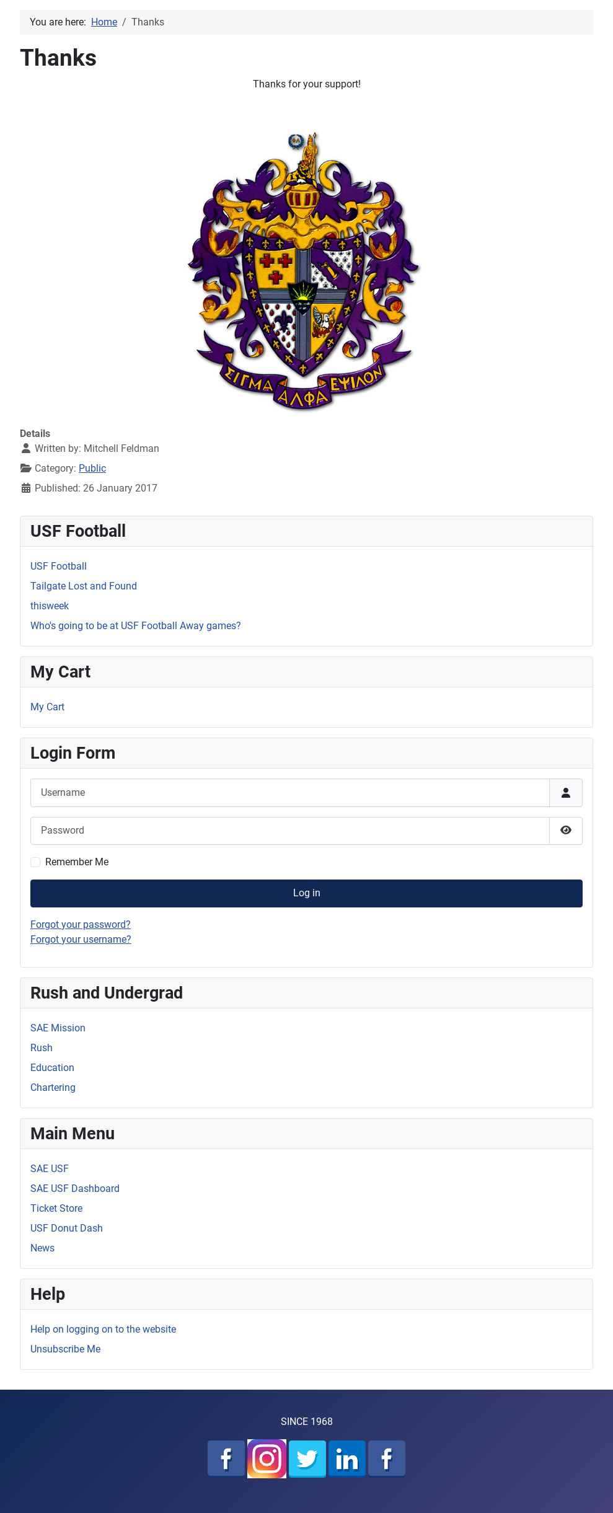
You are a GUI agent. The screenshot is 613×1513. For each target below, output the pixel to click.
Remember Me (76, 862)
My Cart (47, 707)
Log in (306, 893)
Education (52, 1068)
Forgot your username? (80, 939)
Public (92, 468)
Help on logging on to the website (103, 1329)
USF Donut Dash (66, 1228)
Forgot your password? (80, 924)
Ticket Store (56, 1208)
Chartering (53, 1087)
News (42, 1248)
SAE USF (49, 1169)
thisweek (49, 606)
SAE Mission (58, 1028)
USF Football (58, 566)
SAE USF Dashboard (75, 1188)
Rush (41, 1048)
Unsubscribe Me (65, 1349)
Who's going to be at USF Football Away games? (135, 626)
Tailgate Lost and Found (83, 586)
